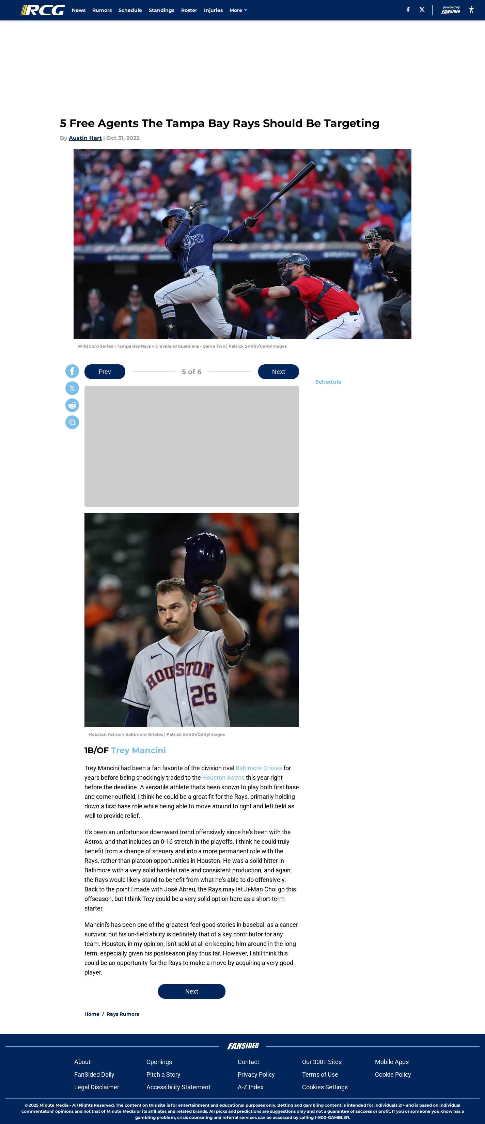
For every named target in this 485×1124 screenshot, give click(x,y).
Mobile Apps (392, 1061)
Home (91, 1014)
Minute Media (54, 1105)
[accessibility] (471, 9)
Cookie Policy (393, 1074)
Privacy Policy (256, 1074)
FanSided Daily (94, 1074)
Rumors (102, 10)
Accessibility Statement (178, 1087)
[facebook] (408, 9)
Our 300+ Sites (322, 1061)
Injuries (213, 10)
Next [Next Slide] (278, 371)
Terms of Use (320, 1074)
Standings (161, 10)
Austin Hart (85, 138)
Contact (248, 1061)
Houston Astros (223, 777)
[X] (422, 9)
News (78, 10)
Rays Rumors (123, 1014)
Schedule (130, 10)
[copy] (72, 422)
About (82, 1061)
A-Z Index (251, 1087)
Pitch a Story (163, 1074)
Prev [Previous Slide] (105, 371)
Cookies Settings (325, 1087)
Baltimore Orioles (259, 768)
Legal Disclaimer (96, 1087)
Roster (189, 10)
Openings (159, 1061)
